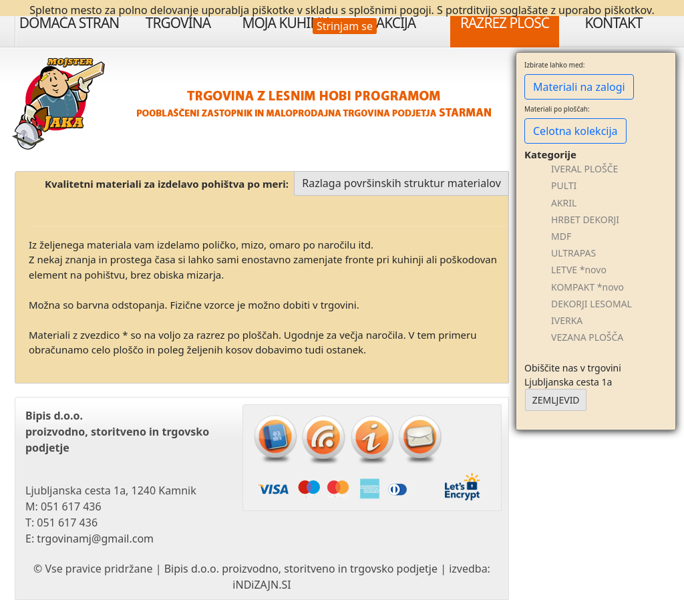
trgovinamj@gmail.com (95, 538)
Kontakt (613, 22)
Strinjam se (345, 26)
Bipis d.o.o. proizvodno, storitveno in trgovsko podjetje (301, 568)
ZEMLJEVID (556, 400)
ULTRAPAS (573, 253)
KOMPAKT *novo (587, 287)
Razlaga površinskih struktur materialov (401, 183)
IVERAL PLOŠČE (584, 168)
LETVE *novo (579, 269)
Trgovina (178, 22)
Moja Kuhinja (286, 22)
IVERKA (566, 320)
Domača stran (69, 22)
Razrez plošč (504, 22)
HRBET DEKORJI (585, 219)
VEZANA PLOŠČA (587, 337)
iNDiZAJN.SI (261, 584)
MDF (561, 236)
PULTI (563, 185)
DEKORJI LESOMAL (591, 303)
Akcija (396, 22)
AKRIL (563, 202)
